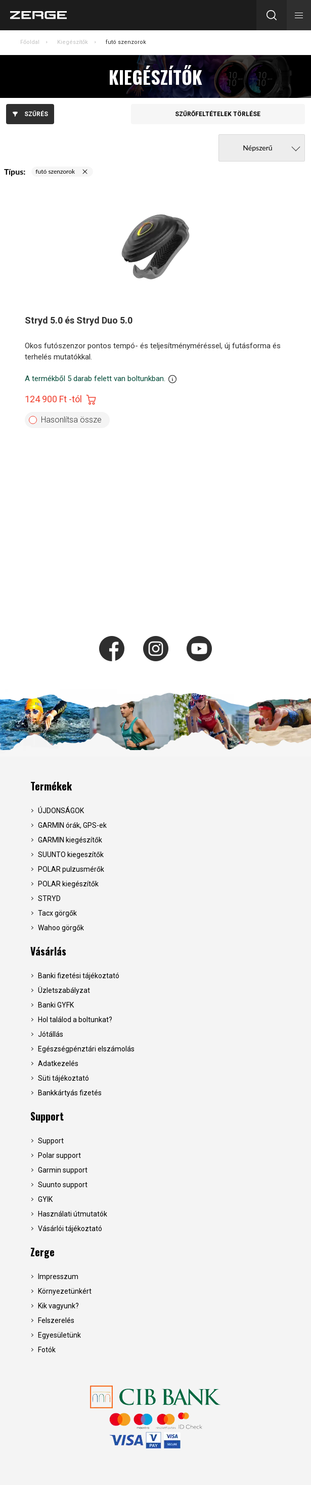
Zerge (42, 1251)
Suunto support (62, 1185)
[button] (299, 15)
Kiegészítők (72, 42)
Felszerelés (56, 1320)
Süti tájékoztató (63, 1078)
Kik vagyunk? (58, 1306)
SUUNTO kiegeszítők (71, 855)
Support (47, 1116)
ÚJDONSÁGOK (61, 811)
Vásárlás (48, 951)
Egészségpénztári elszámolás (86, 1049)
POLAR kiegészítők (68, 884)
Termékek (51, 785)
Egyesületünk (59, 1335)
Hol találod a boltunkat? (75, 1020)
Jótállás (50, 1034)
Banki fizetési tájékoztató (78, 976)
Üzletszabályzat (64, 990)
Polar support (59, 1155)
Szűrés (30, 114)
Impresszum (58, 1276)
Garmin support (62, 1170)
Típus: (14, 171)
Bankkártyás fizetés (70, 1093)
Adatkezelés (58, 1063)
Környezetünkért (65, 1291)
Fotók (47, 1350)
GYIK (45, 1199)
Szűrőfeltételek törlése (217, 114)
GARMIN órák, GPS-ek (72, 825)
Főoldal (29, 42)
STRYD (49, 898)
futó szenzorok (126, 42)
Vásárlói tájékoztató (70, 1229)
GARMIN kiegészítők (70, 840)
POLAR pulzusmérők (71, 869)
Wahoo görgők (61, 928)
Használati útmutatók (72, 1214)
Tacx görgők (57, 913)
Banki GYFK (56, 1005)
